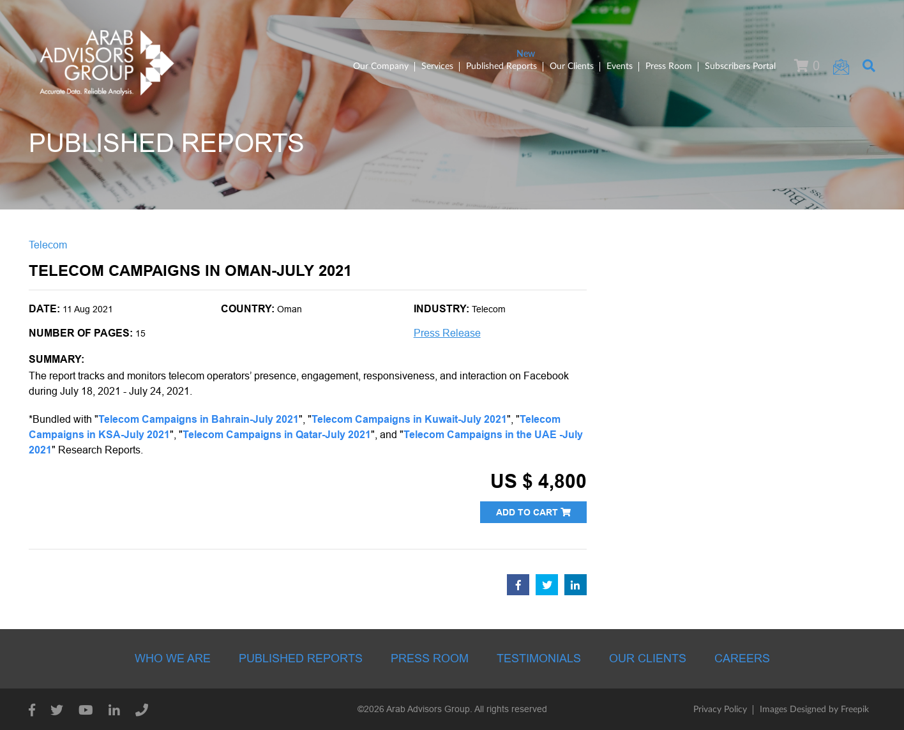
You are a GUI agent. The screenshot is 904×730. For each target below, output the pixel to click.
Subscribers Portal (740, 66)
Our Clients (572, 66)
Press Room (668, 66)
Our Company (381, 66)
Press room (430, 658)
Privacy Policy (720, 709)
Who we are (173, 658)
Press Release (447, 333)
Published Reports (501, 66)
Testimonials (539, 658)
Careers (742, 658)
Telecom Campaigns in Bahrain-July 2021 (198, 419)
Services (437, 66)
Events (619, 66)
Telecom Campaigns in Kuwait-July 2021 (409, 419)
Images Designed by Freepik (814, 709)
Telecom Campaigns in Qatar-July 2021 (277, 434)
